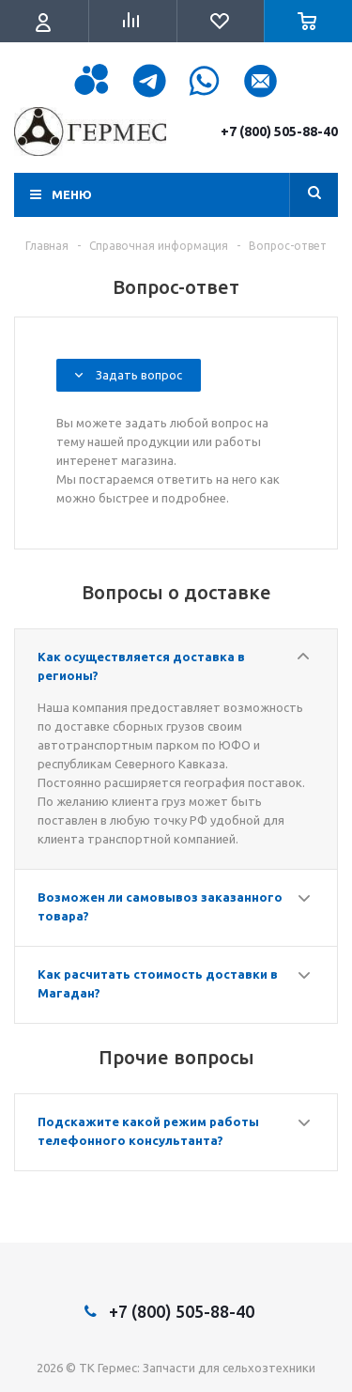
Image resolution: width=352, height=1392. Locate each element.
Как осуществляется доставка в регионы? (141, 666)
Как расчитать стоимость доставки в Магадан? (158, 983)
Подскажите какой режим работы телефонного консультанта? (148, 1131)
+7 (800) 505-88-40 (279, 131)
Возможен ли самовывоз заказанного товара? (160, 906)
